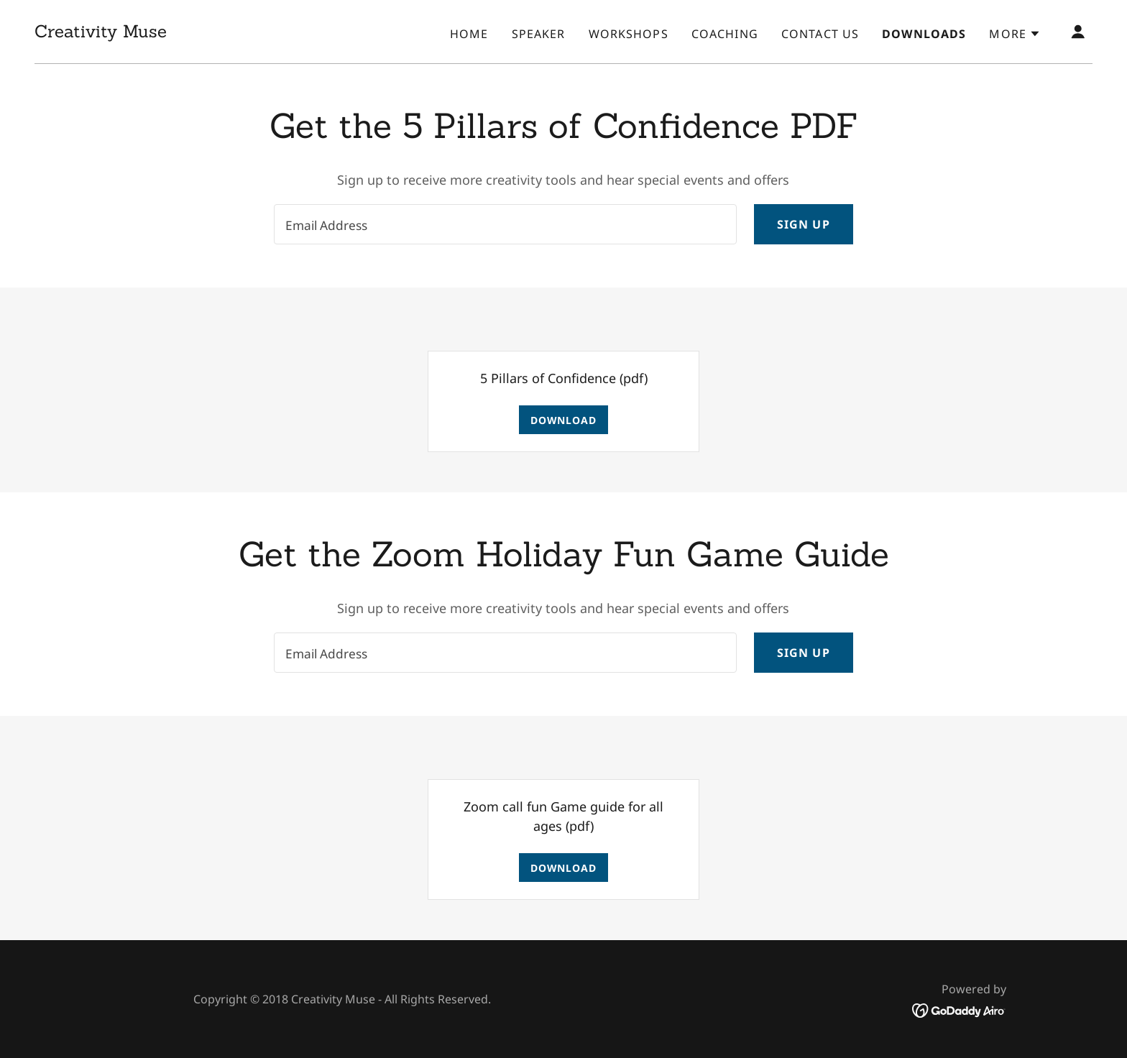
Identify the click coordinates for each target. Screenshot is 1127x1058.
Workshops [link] (628, 34)
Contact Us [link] (820, 34)
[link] (100, 32)
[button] (1015, 33)
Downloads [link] (924, 34)
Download (563, 420)
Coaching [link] (724, 34)
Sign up (803, 224)
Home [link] (469, 34)
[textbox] (505, 224)
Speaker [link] (539, 34)
